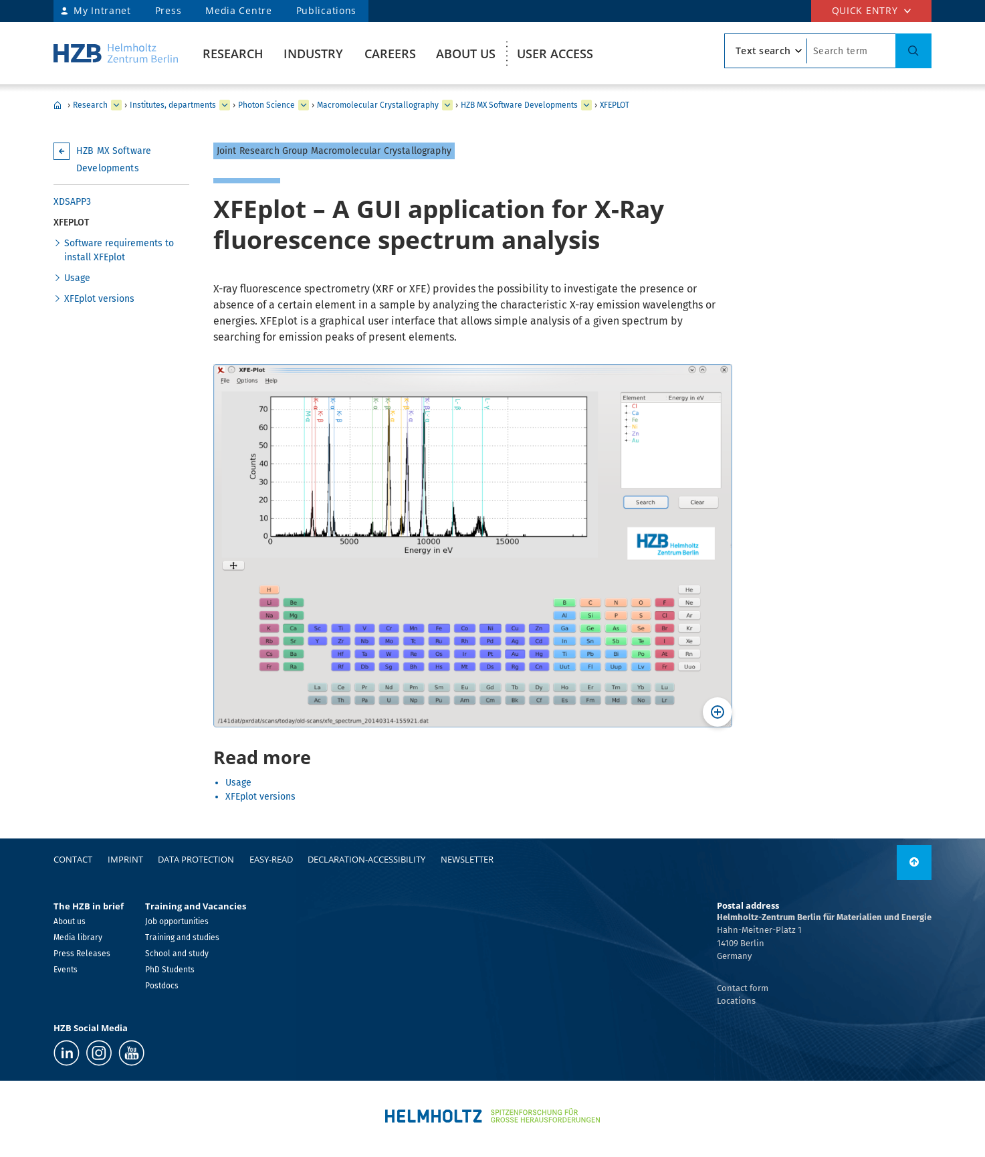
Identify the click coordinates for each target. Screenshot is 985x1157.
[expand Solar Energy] (303, 105)
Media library (77, 937)
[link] (914, 862)
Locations (736, 1001)
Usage (77, 278)
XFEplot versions (99, 298)
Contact (72, 859)
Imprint (125, 859)
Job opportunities (177, 921)
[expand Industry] (116, 105)
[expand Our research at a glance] (224, 105)
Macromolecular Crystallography (378, 105)
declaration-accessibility (366, 859)
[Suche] (913, 50)
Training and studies (182, 937)
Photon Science (266, 105)
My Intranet (102, 10)
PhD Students (170, 969)
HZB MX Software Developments (519, 105)
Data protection (196, 859)
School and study (177, 953)
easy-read (271, 859)
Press (168, 10)
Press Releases (81, 953)
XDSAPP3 (72, 201)
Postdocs (162, 985)
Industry (313, 54)
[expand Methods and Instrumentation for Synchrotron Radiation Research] (447, 105)
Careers (390, 54)
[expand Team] (586, 105)
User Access (555, 54)
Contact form (742, 988)
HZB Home (57, 105)
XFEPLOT (614, 105)
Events (65, 969)
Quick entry (865, 10)
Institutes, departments (173, 105)
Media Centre (238, 10)
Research (233, 54)
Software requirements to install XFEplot (119, 250)
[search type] (765, 51)
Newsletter (467, 859)
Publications (326, 10)
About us (466, 54)
